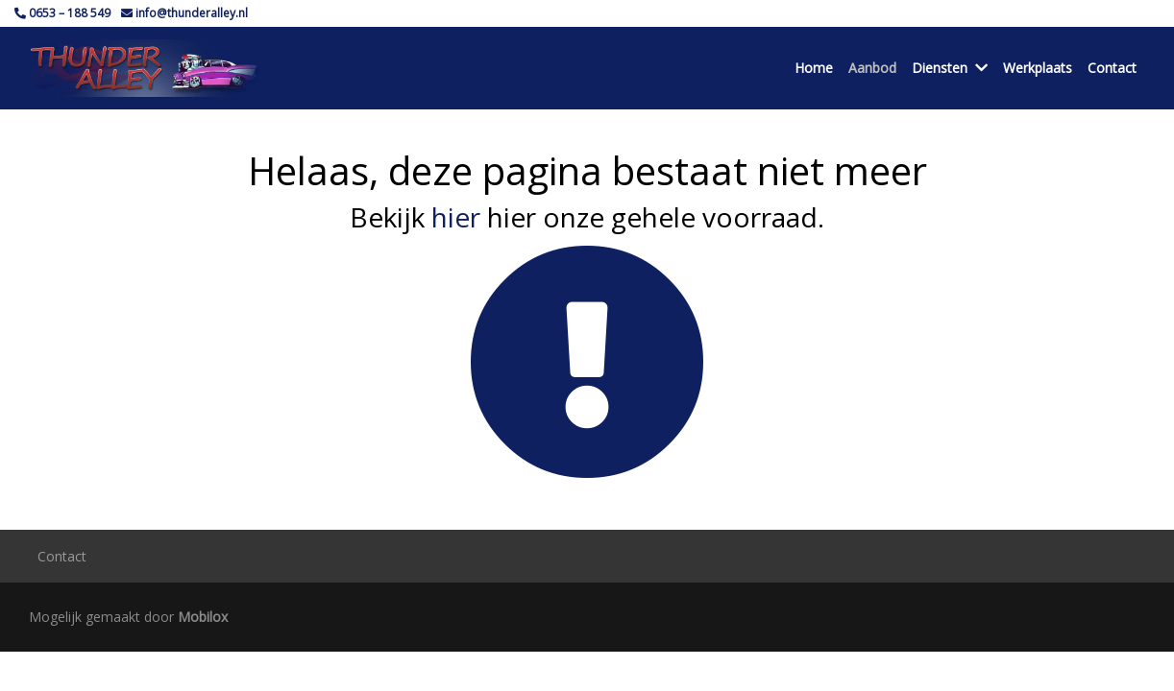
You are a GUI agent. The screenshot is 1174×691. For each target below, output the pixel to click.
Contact (1112, 68)
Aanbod (872, 68)
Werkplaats (1037, 68)
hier (455, 217)
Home (814, 68)
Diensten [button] (950, 68)
